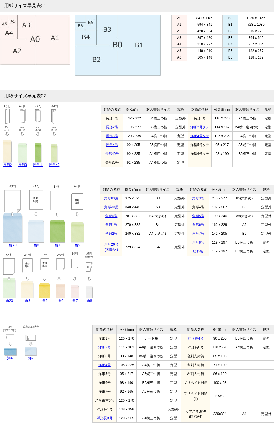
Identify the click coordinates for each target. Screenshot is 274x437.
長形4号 (112, 145)
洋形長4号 (196, 338)
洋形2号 (104, 347)
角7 (75, 301)
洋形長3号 (104, 418)
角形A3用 (111, 207)
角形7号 (198, 234)
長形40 (54, 165)
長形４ (38, 165)
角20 (9, 301)
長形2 (7, 165)
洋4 (10, 358)
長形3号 (112, 136)
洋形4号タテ (199, 136)
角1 (57, 245)
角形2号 (111, 234)
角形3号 (198, 198)
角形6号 (198, 225)
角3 (27, 301)
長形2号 (112, 127)
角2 (77, 245)
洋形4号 (104, 365)
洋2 (31, 358)
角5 (45, 301)
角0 (36, 245)
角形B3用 (111, 198)
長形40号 (112, 154)
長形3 (22, 165)
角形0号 (111, 216)
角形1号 (111, 225)
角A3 (13, 245)
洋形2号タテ (199, 127)
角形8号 (198, 242)
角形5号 (198, 216)
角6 (60, 301)
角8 (89, 301)
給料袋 (198, 251)
